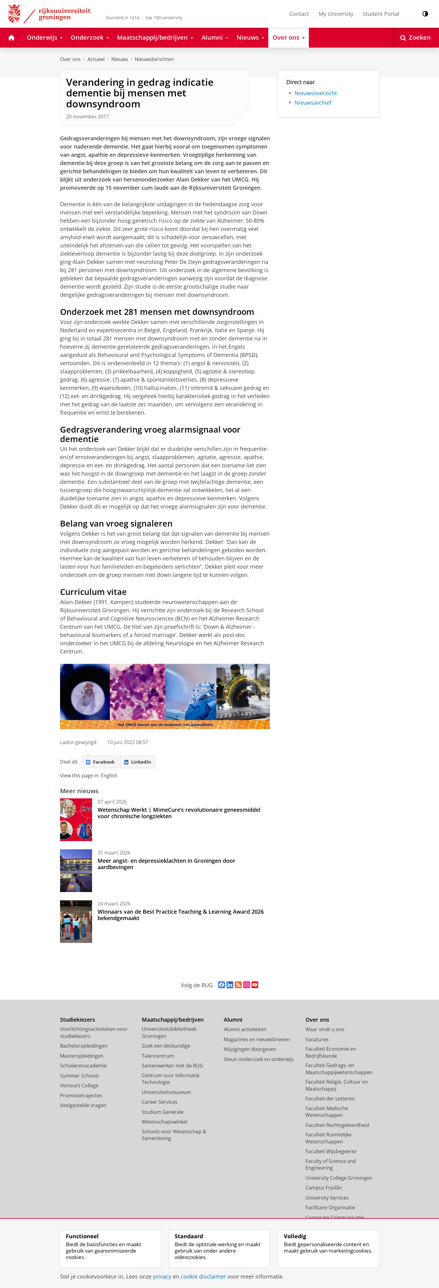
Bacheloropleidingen (84, 1046)
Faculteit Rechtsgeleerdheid (337, 1125)
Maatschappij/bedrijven (173, 1020)
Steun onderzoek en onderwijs (259, 1059)
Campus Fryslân (323, 1188)
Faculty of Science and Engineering (330, 1165)
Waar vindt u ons (324, 1030)
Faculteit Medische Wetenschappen (326, 1112)
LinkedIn (141, 762)
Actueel (96, 59)
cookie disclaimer (203, 1276)
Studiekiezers (77, 1020)
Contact (299, 13)
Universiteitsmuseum (166, 1092)
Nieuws (119, 59)
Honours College (79, 1086)
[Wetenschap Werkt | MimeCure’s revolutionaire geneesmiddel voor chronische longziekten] (76, 820)
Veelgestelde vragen (83, 1106)
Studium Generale (163, 1112)
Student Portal (381, 13)
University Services (327, 1198)
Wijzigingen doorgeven (250, 1050)
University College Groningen (339, 1178)
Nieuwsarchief (312, 102)
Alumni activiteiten (245, 1030)
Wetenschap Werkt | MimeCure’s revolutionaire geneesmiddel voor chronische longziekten (179, 813)
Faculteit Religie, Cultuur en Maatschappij (336, 1086)
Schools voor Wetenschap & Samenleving (174, 1135)
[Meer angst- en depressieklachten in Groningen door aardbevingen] (76, 871)
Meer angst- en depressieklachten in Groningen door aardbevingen (166, 864)
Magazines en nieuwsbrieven (257, 1040)
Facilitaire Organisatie (330, 1208)
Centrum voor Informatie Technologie (170, 1079)
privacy (162, 1276)
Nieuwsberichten (154, 59)
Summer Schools (79, 1076)
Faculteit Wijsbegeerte (330, 1152)
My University (336, 13)
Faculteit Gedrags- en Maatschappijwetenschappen (339, 1070)
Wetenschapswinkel (164, 1122)
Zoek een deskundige (166, 1046)
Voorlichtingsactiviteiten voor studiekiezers (94, 1033)
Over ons (70, 59)
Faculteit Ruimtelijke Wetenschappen (328, 1139)
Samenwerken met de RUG (172, 1066)
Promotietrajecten (81, 1096)
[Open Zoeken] (415, 38)
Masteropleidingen (81, 1056)
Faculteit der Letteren (330, 1099)
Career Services (159, 1102)
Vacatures (317, 1040)
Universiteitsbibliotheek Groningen (169, 1033)
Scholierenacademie (83, 1066)
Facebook (101, 762)
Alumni (233, 1020)
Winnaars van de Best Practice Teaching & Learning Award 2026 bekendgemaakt (181, 915)
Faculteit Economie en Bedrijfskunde (330, 1053)
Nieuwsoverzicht (315, 93)
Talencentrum (158, 1056)
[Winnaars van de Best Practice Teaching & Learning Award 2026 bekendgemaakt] (76, 922)
